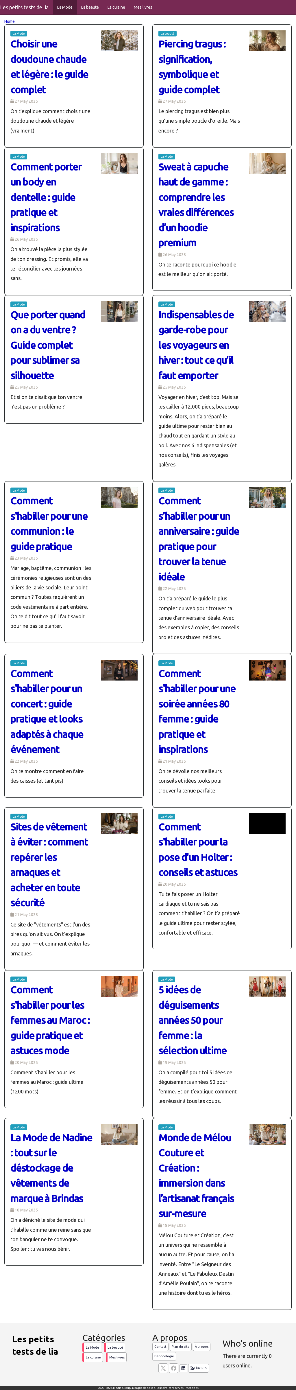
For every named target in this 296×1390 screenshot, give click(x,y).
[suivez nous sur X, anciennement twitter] (163, 1368)
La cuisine (116, 7)
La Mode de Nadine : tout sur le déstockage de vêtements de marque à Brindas (51, 1168)
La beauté (90, 7)
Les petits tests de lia (24, 7)
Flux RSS (198, 1368)
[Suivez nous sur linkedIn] (183, 1368)
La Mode (65, 7)
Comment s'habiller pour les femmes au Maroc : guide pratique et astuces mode (50, 1020)
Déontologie (164, 1356)
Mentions (192, 1387)
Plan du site (181, 1346)
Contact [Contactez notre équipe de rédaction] (160, 1346)
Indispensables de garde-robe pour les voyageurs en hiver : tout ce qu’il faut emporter (196, 345)
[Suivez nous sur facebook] (173, 1368)
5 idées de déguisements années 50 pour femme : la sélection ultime (192, 1020)
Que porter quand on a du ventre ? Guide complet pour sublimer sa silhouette (47, 345)
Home (9, 21)
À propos (201, 1346)
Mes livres (143, 7)
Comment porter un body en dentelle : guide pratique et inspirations (46, 197)
